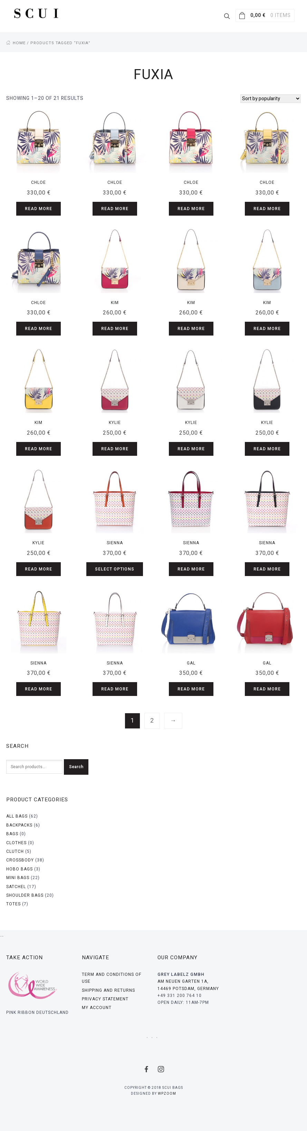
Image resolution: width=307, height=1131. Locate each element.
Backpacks (19, 825)
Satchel (16, 886)
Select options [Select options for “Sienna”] (114, 569)
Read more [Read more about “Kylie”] (114, 448)
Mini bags (17, 877)
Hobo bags (19, 869)
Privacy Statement (105, 999)
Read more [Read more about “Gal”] (191, 689)
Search (76, 766)
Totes (13, 904)
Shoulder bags (25, 895)
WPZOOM (167, 1093)
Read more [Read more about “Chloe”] (38, 208)
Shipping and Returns (108, 990)
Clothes (16, 842)
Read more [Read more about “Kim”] (114, 328)
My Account (97, 1007)
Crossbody (20, 860)
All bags (17, 816)
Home (18, 43)
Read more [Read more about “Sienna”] (191, 569)
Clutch (15, 851)
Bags (12, 833)
